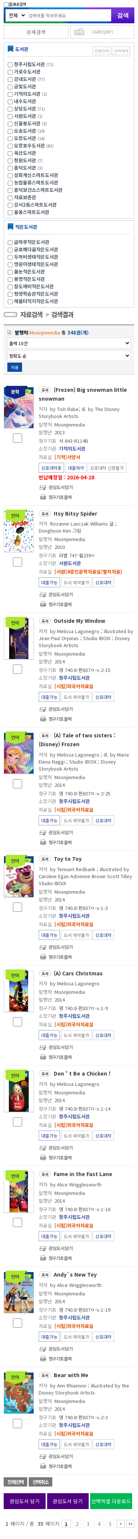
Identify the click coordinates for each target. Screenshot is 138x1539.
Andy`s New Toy (75, 1274)
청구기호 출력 (60, 497)
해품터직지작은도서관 (36, 301)
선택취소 (40, 1481)
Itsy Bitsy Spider (75, 513)
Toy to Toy (68, 858)
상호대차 (103, 582)
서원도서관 (25, 115)
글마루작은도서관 (31, 241)
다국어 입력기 (102, 32)
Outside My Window (79, 620)
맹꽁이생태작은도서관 (36, 264)
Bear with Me (71, 1375)
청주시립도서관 (29, 64)
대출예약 (76, 468)
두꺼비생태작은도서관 (36, 256)
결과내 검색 (15, 4)
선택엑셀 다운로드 (111, 1501)
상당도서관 (25, 108)
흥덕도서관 (25, 167)
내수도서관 (25, 101)
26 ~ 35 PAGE (130, 1524)
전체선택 (102, 51)
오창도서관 (25, 138)
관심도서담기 (61, 487)
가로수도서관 (27, 71)
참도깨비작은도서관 (34, 286)
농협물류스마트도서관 (36, 182)
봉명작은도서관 (29, 278)
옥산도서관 (25, 152)
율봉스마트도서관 (31, 211)
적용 (14, 367)
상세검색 (36, 31)
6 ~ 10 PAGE (121, 1524)
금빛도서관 (25, 86)
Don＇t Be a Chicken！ (83, 1073)
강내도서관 (25, 78)
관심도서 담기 (25, 1501)
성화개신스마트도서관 (36, 175)
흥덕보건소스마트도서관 (38, 189)
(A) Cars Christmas (78, 973)
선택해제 (121, 51)
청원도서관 (25, 160)
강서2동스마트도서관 (35, 204)
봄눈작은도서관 (29, 271)
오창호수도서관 (29, 145)
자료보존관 (25, 197)
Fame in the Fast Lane (83, 1174)
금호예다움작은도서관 (36, 249)
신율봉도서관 (27, 123)
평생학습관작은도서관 (36, 293)
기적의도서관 (27, 93)
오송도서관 (25, 130)
